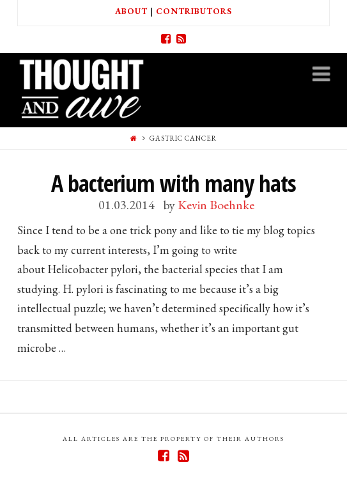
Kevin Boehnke (216, 204)
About (131, 11)
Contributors (194, 11)
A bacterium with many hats (173, 183)
